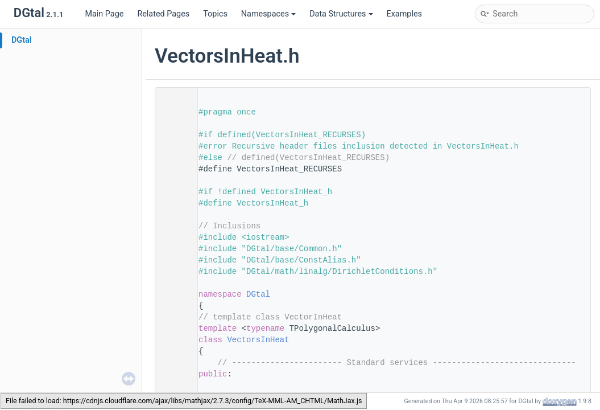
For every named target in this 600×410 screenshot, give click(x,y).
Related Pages (163, 14)
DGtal (21, 40)
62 (173, 340)
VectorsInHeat (258, 340)
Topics (215, 14)
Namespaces (268, 14)
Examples (404, 14)
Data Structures (341, 14)
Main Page (104, 14)
